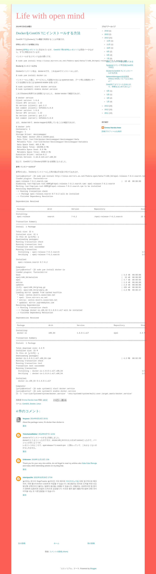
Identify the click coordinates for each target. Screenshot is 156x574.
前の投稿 (91, 543)
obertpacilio (28, 477)
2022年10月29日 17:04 (43, 477)
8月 (108, 55)
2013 (106, 106)
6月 (108, 91)
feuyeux (26, 419)
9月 (108, 51)
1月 (108, 102)
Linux (38, 404)
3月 (108, 98)
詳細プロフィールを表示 (112, 131)
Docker (33, 404)
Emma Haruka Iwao (30, 400)
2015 (106, 34)
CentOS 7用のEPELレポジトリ (66, 50)
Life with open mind (50, 15)
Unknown (27, 459)
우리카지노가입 (72, 481)
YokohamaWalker (30, 434)
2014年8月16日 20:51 (39, 419)
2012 (106, 109)
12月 (109, 41)
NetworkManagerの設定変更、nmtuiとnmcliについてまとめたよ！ (119, 79)
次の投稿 (21, 543)
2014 (106, 38)
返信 (24, 426)
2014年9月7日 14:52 (46, 434)
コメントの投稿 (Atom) (58, 551)
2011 (106, 113)
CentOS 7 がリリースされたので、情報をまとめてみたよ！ (119, 85)
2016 (106, 31)
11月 (109, 44)
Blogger (93, 568)
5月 (108, 94)
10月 (109, 48)
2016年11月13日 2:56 (40, 459)
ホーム (56, 543)
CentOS (25, 404)
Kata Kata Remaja (89, 463)
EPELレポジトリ (30, 50)
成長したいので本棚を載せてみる (119, 62)
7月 (108, 58)
